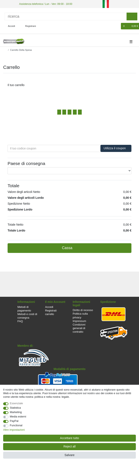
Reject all (69, 446)
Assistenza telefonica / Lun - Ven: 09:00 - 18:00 (45, 3)
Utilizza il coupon (116, 148)
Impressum (79, 321)
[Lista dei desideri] (116, 26)
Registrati (51, 310)
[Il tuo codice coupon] (54, 148)
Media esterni (18, 416)
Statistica (15, 407)
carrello (49, 314)
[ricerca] (66, 16)
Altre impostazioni (14, 429)
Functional (16, 425)
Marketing (16, 412)
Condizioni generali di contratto (79, 328)
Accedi (49, 307)
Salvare (69, 455)
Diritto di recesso (83, 310)
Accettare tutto (69, 438)
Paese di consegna (26, 163)
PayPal (14, 420)
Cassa (94, 248)
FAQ (20, 321)
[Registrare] (28, 26)
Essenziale (16, 403)
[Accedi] (9, 26)
